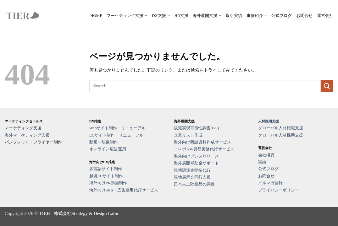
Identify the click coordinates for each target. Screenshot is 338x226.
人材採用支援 (268, 121)
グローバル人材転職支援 (280, 128)
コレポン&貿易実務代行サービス (204, 149)
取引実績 (234, 15)
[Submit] (327, 86)
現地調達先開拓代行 (192, 170)
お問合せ (304, 15)
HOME (96, 15)
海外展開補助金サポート (196, 163)
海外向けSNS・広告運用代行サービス (123, 190)
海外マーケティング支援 (27, 135)
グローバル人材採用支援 (280, 135)
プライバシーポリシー (278, 190)
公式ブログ (281, 15)
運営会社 (325, 15)
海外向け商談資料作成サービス (202, 142)
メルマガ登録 (270, 182)
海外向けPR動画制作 (108, 182)
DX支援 (161, 16)
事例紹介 (257, 16)
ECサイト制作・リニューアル (116, 135)
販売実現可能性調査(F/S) (196, 128)
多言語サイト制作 (105, 168)
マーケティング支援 (127, 16)
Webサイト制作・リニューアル (117, 128)
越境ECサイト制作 (106, 176)
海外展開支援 (207, 16)
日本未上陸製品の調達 (194, 184)
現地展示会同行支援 (192, 177)
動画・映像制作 (103, 142)
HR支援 (181, 15)
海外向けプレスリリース (196, 156)
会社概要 (266, 155)
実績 (262, 161)
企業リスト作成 (188, 135)
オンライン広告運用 (107, 149)
